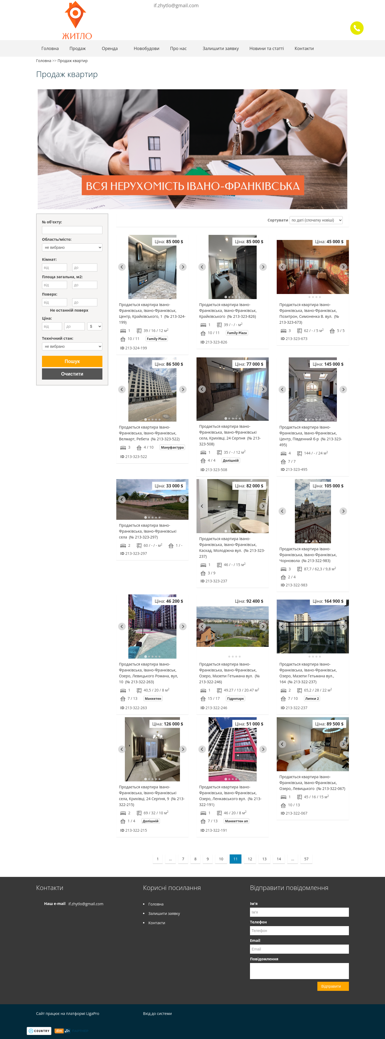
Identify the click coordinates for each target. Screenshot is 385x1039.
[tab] (145, 297)
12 (250, 858)
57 (306, 858)
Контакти (304, 48)
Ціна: (47, 318)
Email (255, 940)
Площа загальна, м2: (62, 276)
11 (235, 858)
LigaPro (92, 1013)
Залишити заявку (221, 48)
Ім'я (253, 903)
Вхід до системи (157, 1013)
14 (279, 858)
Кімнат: (49, 259)
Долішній (231, 460)
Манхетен (153, 698)
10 (221, 858)
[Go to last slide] (122, 267)
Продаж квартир (72, 60)
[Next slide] (183, 267)
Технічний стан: (57, 338)
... (170, 858)
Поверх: (49, 294)
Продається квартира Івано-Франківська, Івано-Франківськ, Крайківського (228, 310)
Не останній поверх (65, 310)
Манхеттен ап (236, 821)
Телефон (258, 922)
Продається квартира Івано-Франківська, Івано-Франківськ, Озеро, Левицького (312, 782)
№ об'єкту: (52, 221)
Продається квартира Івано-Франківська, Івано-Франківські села (147, 531)
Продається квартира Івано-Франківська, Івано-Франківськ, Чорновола (308, 554)
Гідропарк (235, 698)
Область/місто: (56, 239)
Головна (50, 48)
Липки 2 (312, 698)
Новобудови (146, 48)
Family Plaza (157, 339)
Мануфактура (172, 447)
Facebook (337, 5)
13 (264, 858)
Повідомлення (264, 958)
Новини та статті (266, 48)
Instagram (344, 5)
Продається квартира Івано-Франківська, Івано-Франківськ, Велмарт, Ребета (149, 433)
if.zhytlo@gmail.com (176, 5)
